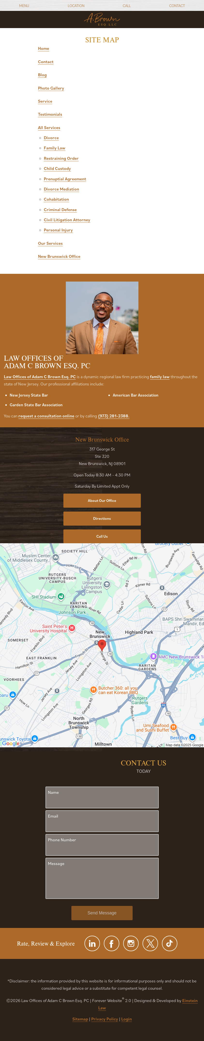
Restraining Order (61, 158)
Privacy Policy (104, 1019)
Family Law (54, 148)
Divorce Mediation (61, 189)
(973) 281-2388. (113, 416)
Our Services (50, 243)
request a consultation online (46, 416)
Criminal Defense (60, 209)
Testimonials (50, 114)
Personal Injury (58, 230)
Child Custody (57, 168)
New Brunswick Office (59, 256)
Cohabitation (56, 199)
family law (160, 376)
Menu (24, 6)
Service (45, 101)
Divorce (51, 137)
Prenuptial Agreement (65, 179)
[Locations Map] (102, 645)
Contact (177, 6)
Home (43, 48)
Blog (42, 74)
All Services (49, 127)
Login (126, 1019)
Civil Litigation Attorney (67, 219)
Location (76, 6)
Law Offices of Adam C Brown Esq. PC (40, 376)
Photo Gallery (51, 88)
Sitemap (80, 1019)
